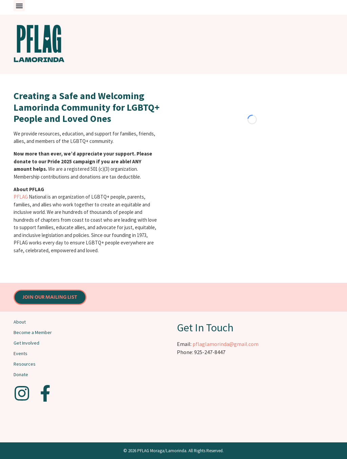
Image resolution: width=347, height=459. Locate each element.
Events (20, 353)
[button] (19, 5)
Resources (25, 364)
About (20, 322)
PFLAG (21, 197)
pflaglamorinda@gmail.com (225, 344)
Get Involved (26, 343)
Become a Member (33, 332)
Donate (21, 374)
